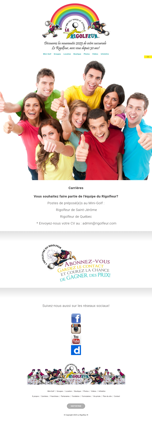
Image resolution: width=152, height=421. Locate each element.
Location (67, 54)
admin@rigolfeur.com (99, 223)
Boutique (77, 54)
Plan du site (107, 396)
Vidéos (95, 54)
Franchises (54, 396)
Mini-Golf (47, 54)
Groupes (57, 54)
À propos (35, 396)
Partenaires (65, 396)
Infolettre (105, 54)
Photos (87, 54)
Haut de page (76, 406)
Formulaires (86, 396)
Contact (117, 396)
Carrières (44, 396)
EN (148, 57)
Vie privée (96, 396)
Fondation (75, 396)
